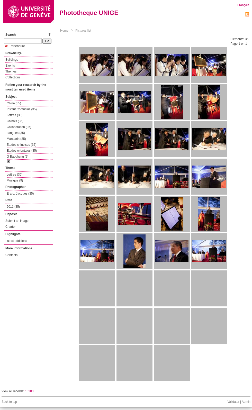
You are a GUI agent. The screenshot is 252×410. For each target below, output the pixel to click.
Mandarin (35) (16, 139)
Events (10, 65)
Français (243, 5)
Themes (10, 71)
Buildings (11, 59)
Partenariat (15, 46)
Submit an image (17, 221)
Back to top (9, 402)
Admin (246, 402)
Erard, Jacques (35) (20, 193)
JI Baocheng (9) (18, 156)
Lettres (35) (14, 115)
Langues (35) (16, 133)
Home (64, 30)
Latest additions (16, 241)
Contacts (11, 255)
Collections (13, 77)
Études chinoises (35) (21, 145)
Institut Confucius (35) (22, 109)
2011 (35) (13, 206)
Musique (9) (15, 180)
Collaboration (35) (19, 127)
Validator (233, 402)
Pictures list (83, 30)
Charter (10, 227)
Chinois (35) (15, 121)
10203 (29, 391)
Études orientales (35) (22, 150)
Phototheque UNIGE (88, 12)
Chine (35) (14, 103)
